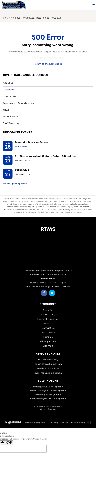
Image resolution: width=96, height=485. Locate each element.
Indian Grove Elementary (48, 364)
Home (5, 18)
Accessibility (48, 315)
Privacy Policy (48, 342)
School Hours (10, 117)
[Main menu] (93, 4)
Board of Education (48, 319)
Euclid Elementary (48, 360)
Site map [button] (64, 422)
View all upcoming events (15, 184)
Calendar (8, 90)
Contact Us (9, 97)
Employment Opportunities (18, 103)
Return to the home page (48, 64)
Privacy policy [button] (53, 422)
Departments (48, 333)
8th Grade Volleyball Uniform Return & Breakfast (46, 156)
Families (48, 337)
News (6, 110)
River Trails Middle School (36, 18)
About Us (8, 83)
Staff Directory (11, 123)
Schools (15, 18)
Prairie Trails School (48, 369)
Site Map (48, 346)
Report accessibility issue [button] (80, 422)
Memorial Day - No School (31, 142)
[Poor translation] (9, 442)
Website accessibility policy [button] (35, 422)
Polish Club (22, 170)
